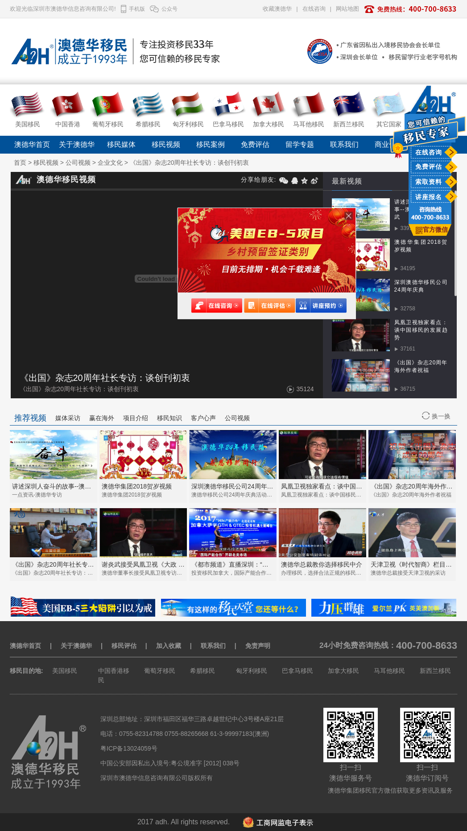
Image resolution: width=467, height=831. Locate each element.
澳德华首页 (32, 144)
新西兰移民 (435, 670)
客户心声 (203, 418)
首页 (20, 162)
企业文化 (110, 162)
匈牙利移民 (251, 670)
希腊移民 (202, 670)
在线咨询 (428, 152)
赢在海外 (101, 418)
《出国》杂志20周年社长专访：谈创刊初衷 (189, 162)
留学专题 (299, 144)
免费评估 (428, 166)
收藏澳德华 (277, 8)
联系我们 (344, 144)
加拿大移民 (343, 670)
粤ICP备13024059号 (128, 748)
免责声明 (257, 645)
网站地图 (347, 8)
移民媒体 (121, 144)
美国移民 (64, 670)
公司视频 (78, 162)
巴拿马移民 (297, 670)
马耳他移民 (389, 670)
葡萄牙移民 (159, 670)
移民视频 (166, 144)
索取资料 (428, 181)
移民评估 (124, 645)
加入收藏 (168, 645)
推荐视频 (30, 417)
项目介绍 (135, 418)
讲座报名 (428, 196)
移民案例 (210, 144)
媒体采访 (67, 418)
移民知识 (169, 418)
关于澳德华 (77, 144)
